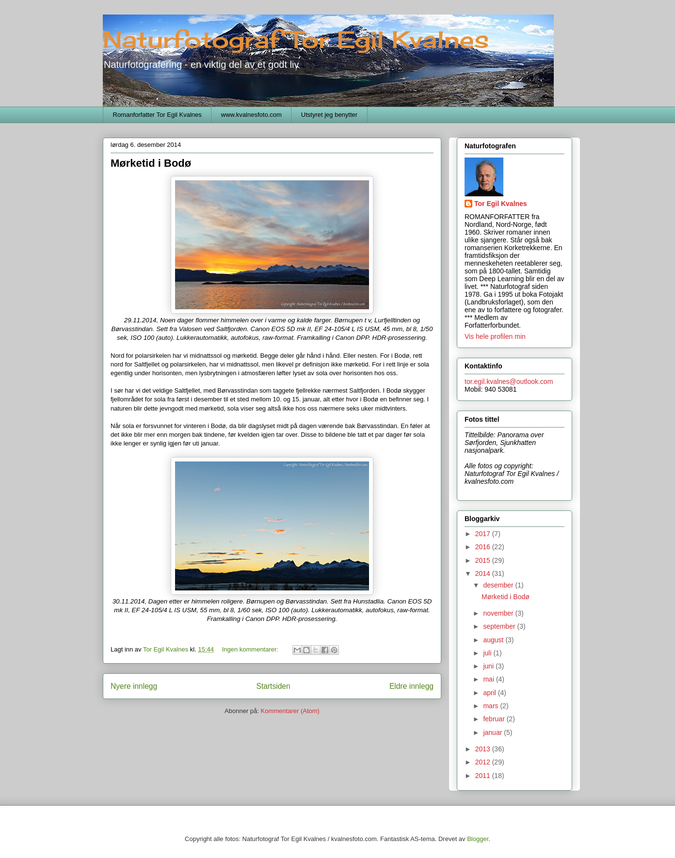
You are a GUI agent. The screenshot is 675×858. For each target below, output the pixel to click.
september (500, 626)
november (499, 613)
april (490, 693)
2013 (483, 749)
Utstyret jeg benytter (329, 114)
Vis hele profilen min (495, 336)
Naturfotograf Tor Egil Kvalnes (296, 39)
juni (489, 666)
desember (499, 585)
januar (493, 732)
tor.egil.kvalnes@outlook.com (509, 381)
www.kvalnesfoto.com (251, 114)
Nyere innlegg (134, 686)
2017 (483, 534)
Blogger (477, 838)
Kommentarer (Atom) (290, 711)
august (494, 640)
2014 (483, 573)
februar (494, 719)
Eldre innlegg (411, 686)
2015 (483, 560)
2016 (483, 547)
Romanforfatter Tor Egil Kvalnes (157, 114)
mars (491, 706)
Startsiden (273, 686)
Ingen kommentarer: (251, 649)
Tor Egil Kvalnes (500, 203)
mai (489, 679)
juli (488, 653)
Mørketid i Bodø (151, 163)
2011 (483, 775)
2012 (483, 762)
